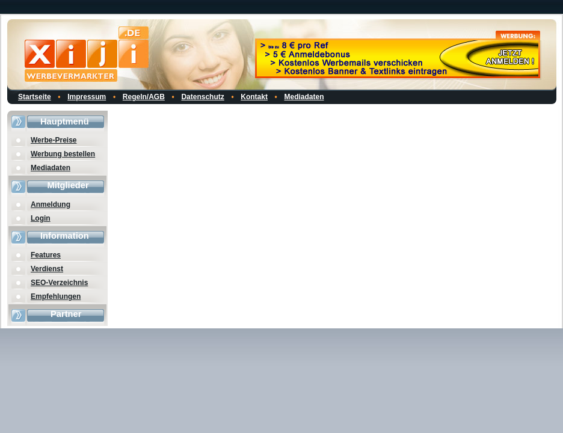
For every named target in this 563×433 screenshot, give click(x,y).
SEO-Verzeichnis (59, 282)
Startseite (34, 97)
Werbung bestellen (63, 154)
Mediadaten (304, 97)
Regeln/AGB (144, 97)
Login (41, 218)
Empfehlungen (56, 296)
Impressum (86, 97)
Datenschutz (202, 97)
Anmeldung (50, 204)
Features (46, 255)
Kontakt (254, 97)
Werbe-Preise (53, 140)
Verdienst (47, 269)
